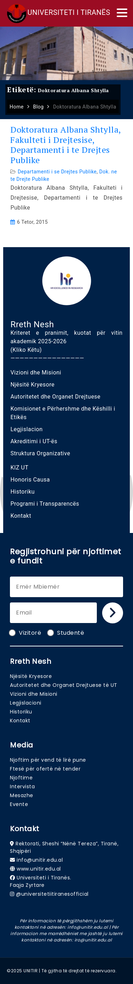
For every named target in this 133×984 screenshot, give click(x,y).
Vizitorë (25, 633)
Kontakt (20, 515)
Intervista (22, 786)
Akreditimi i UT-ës (33, 441)
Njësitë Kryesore (32, 384)
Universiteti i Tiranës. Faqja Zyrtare (40, 881)
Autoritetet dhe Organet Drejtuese (55, 396)
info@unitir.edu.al (40, 859)
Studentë (66, 633)
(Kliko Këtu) (25, 349)
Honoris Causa (30, 479)
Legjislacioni (25, 702)
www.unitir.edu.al (39, 868)
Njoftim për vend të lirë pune (48, 759)
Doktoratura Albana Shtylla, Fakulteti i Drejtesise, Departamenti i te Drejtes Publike (65, 144)
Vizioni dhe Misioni (35, 372)
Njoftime (21, 777)
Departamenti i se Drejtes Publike (57, 171)
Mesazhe (21, 795)
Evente (19, 804)
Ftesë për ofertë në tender (45, 768)
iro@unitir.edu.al (93, 940)
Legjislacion (26, 429)
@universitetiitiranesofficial (52, 893)
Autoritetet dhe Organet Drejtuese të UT (63, 685)
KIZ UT (19, 467)
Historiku (22, 491)
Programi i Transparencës (44, 503)
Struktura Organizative (40, 453)
